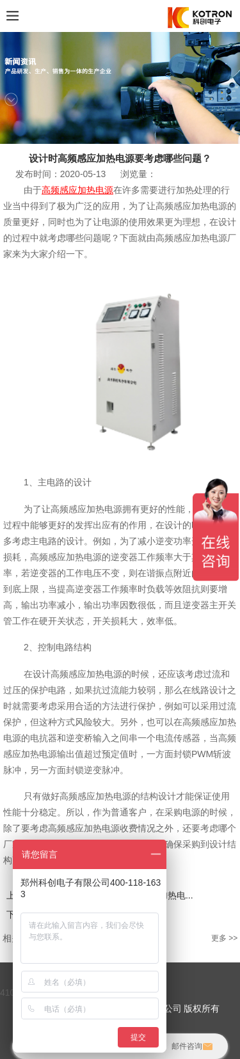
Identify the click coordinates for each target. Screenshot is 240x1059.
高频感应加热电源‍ (77, 190)
